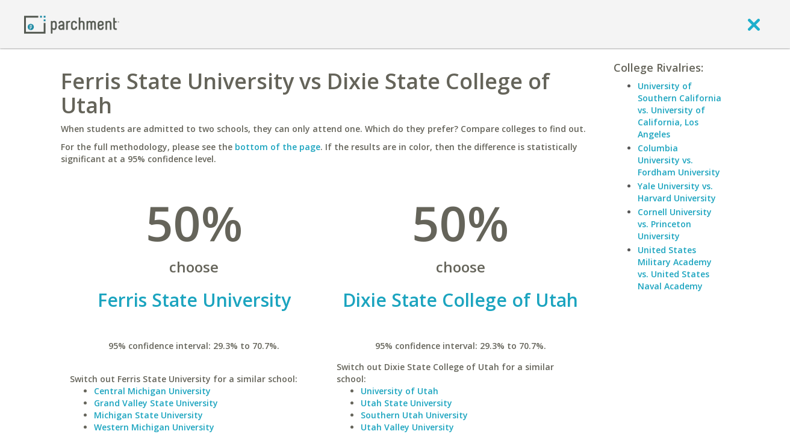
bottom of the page (277, 147)
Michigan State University (148, 415)
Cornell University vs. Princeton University (675, 224)
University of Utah (399, 391)
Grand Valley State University (156, 403)
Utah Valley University (407, 427)
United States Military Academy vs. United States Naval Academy (675, 268)
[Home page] (71, 24)
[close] (754, 24)
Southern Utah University (414, 415)
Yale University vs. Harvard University (677, 192)
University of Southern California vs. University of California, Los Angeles (679, 110)
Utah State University (406, 403)
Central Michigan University (152, 391)
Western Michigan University (154, 427)
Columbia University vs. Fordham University (679, 160)
